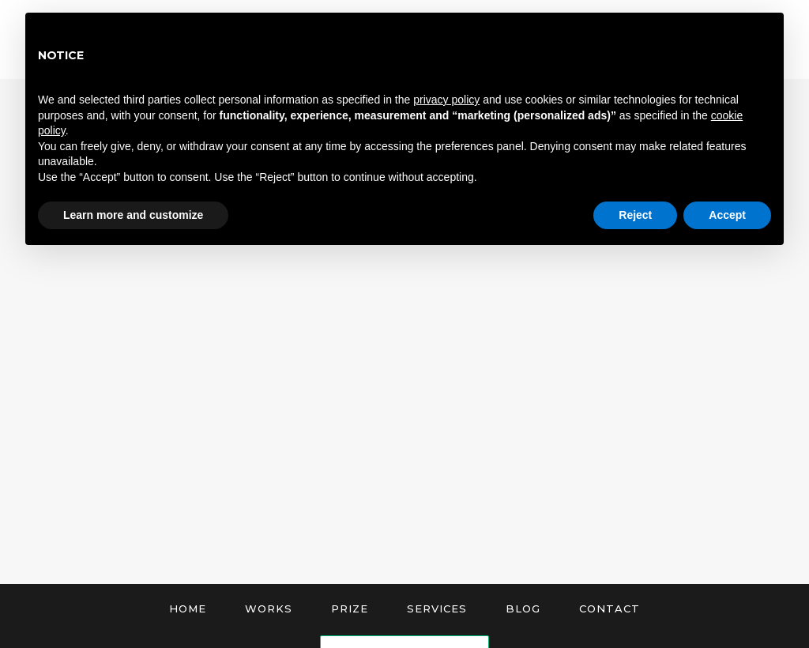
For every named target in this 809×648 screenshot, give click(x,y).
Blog (523, 608)
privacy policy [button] (446, 99)
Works (268, 608)
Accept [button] (727, 215)
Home (187, 608)
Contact (609, 608)
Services (437, 608)
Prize (349, 608)
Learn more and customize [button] (133, 215)
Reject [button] (635, 215)
